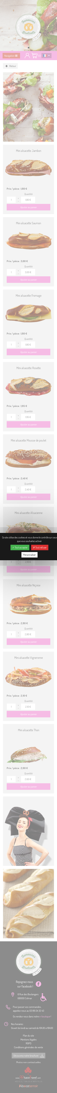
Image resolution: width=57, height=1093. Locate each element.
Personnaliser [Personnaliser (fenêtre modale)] (29, 554)
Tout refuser (40, 547)
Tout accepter (20, 547)
